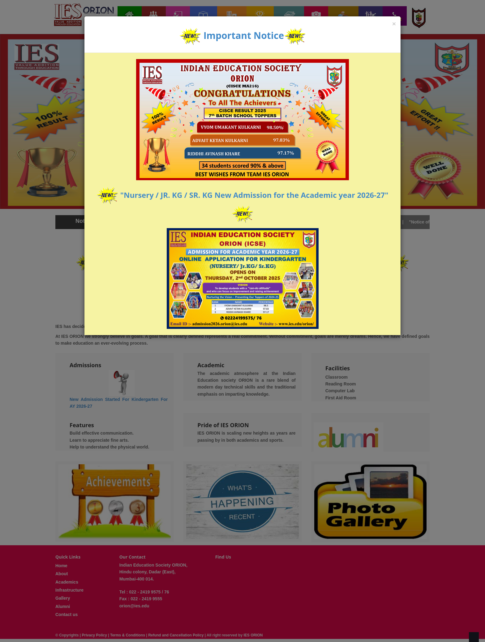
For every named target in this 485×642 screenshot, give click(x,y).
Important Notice (244, 35)
